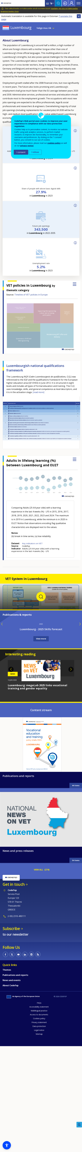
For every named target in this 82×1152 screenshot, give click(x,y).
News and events (11, 1084)
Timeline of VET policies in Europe (31, 294)
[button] (7, 1145)
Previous (11, 773)
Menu (78, 3)
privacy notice (26, 145)
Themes (7, 1073)
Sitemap (39, 1138)
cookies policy (54, 143)
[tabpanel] (41, 779)
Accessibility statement (39, 1110)
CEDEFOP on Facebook (5, 1058)
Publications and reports (18, 879)
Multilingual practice (39, 1114)
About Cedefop (10, 1089)
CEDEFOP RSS (37, 1058)
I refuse (35, 152)
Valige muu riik (44, 28)
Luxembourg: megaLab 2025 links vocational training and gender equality (37, 790)
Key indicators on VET (32, 543)
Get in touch (14, 988)
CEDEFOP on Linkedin (25, 1058)
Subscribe (11, 1032)
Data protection (39, 1130)
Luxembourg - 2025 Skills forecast (41, 733)
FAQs (39, 1106)
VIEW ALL (38, 973)
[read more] (38, 392)
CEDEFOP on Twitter (12, 1058)
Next (71, 773)
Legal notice (39, 1134)
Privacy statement (39, 1126)
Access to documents (39, 1118)
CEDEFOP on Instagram (31, 1058)
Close (79, 16)
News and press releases (18, 954)
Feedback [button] (79, 1124)
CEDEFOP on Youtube (18, 1058)
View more (41, 742)
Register (71, 3)
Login (65, 3)
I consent (20, 152)
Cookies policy (39, 1122)
